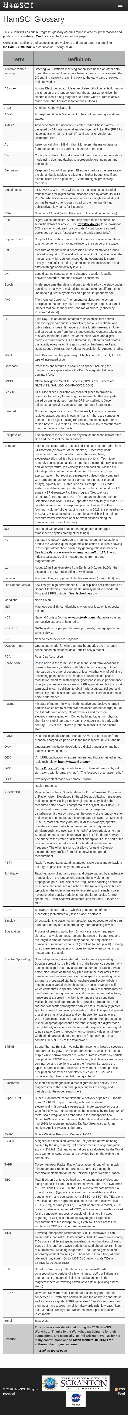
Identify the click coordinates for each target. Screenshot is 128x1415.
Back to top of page (53, 1350)
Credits (41, 36)
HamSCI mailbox (19, 47)
